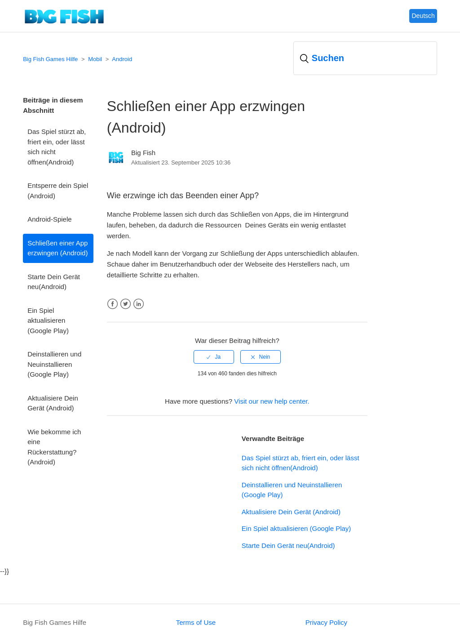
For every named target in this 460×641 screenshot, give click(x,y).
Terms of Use (196, 622)
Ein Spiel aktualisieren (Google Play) (48, 320)
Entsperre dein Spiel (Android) (57, 191)
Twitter (125, 304)
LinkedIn (138, 304)
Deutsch (422, 15)
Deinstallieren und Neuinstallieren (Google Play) (54, 364)
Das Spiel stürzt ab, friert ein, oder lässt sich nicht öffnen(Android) (56, 147)
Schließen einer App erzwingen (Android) (57, 248)
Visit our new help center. (271, 401)
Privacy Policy (326, 622)
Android (122, 59)
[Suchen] (365, 58)
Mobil (95, 59)
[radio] (214, 357)
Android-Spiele (49, 219)
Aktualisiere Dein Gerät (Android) (52, 403)
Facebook (112, 304)
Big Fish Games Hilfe (50, 59)
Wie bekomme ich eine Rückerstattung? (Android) (54, 447)
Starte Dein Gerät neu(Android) (53, 282)
